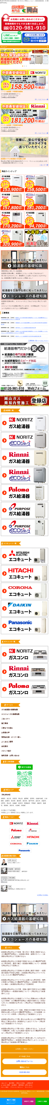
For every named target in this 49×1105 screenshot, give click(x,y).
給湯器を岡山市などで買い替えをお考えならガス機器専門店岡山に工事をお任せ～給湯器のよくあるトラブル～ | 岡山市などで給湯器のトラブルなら (23, 1021)
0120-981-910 (24, 1072)
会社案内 (4, 746)
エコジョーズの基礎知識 (10, 714)
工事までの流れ (7, 728)
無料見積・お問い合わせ (10, 755)
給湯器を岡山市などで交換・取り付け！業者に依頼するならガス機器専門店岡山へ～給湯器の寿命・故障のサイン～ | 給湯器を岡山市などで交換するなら (23, 954)
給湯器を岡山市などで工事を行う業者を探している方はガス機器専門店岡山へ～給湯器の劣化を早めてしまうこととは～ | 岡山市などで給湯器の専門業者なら (23, 1040)
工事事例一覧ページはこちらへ (38, 340)
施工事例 (4, 723)
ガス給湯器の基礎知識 (9, 710)
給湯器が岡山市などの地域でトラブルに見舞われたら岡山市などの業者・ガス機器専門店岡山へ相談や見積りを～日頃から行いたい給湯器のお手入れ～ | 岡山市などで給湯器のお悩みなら (23, 1002)
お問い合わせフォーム (24, 1061)
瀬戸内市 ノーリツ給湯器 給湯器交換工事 (26, 327)
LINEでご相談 (42, 1101)
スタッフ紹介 (6, 751)
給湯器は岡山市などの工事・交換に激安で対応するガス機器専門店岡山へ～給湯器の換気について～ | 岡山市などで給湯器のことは (23, 991)
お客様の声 (5, 732)
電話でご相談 (11, 1101)
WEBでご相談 (28, 1101)
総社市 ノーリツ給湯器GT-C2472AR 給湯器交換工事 (28, 336)
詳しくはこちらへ (41, 99)
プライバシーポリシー (16, 1087)
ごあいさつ (43, 165)
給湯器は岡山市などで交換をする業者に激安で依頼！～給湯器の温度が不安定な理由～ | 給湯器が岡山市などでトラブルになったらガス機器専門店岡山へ (23, 973)
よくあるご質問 (7, 742)
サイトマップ (28, 1087)
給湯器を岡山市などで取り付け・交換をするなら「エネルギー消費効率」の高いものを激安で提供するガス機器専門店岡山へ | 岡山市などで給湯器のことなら (23, 1031)
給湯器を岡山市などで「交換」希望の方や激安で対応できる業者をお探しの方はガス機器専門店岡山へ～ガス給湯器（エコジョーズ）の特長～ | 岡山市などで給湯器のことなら (23, 1012)
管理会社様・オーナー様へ (11, 737)
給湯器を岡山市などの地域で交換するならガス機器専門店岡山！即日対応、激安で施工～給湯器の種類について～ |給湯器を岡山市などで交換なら (23, 963)
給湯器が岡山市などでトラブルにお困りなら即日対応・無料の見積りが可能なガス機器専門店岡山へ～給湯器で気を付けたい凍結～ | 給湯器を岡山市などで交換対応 (23, 982)
